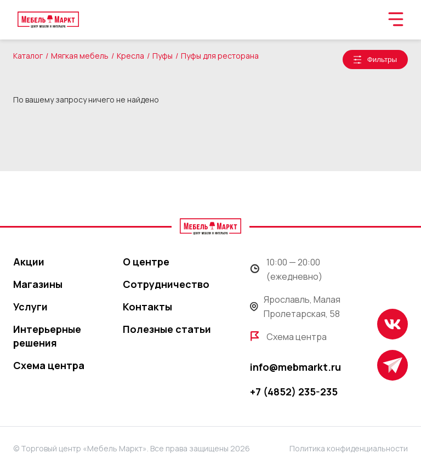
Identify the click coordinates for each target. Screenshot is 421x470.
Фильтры (382, 59)
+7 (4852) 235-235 (294, 391)
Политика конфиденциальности (348, 448)
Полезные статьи (167, 329)
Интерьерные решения (47, 335)
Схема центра (48, 365)
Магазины (37, 284)
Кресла (130, 55)
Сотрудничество (166, 284)
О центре (146, 261)
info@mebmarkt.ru (295, 366)
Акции (28, 261)
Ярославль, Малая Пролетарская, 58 (295, 306)
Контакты (147, 306)
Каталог (28, 55)
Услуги (30, 306)
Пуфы (162, 55)
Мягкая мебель (80, 55)
